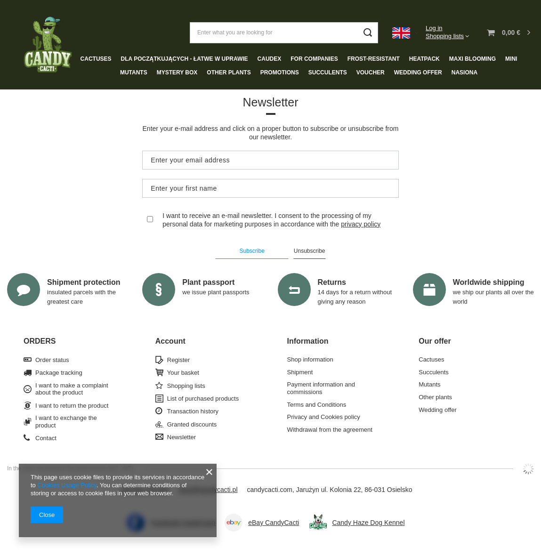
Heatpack (424, 59)
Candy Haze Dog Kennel (368, 522)
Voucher (370, 72)
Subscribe (251, 251)
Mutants (133, 72)
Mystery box (177, 72)
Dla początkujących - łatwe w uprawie (184, 59)
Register (178, 359)
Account (170, 341)
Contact (46, 438)
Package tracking (58, 372)
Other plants (228, 72)
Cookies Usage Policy (66, 485)
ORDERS (40, 341)
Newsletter (181, 437)
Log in (434, 28)
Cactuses (96, 59)
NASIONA (464, 72)
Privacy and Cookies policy (323, 416)
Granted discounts (192, 424)
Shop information (310, 359)
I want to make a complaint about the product (71, 389)
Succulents (327, 72)
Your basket (183, 372)
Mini (511, 59)
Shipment (300, 372)
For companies (314, 59)
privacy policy (360, 224)
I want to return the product (71, 405)
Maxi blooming (472, 59)
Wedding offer (418, 72)
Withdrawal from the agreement (329, 429)
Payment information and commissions (321, 388)
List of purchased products (203, 398)
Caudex (270, 59)
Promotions (279, 72)
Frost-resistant (373, 59)
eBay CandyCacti (273, 522)
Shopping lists (445, 36)
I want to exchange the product (66, 421)
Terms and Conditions (317, 404)
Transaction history (192, 411)
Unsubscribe (309, 251)
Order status (52, 359)
